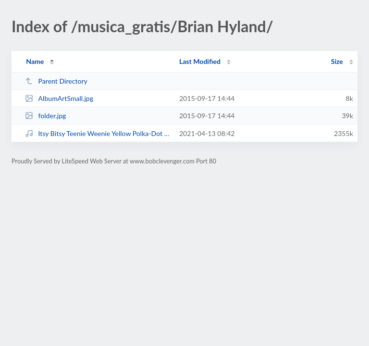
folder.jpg (45, 115)
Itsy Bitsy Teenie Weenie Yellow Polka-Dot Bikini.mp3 (97, 133)
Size (337, 61)
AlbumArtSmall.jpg (59, 98)
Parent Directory (56, 81)
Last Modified (200, 61)
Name (35, 61)
